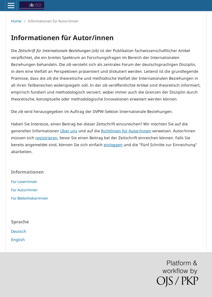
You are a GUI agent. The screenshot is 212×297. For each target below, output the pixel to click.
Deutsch (18, 231)
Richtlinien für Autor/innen (126, 130)
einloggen (113, 144)
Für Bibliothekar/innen (29, 198)
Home (16, 21)
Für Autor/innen (24, 189)
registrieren (46, 137)
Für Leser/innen (24, 181)
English (18, 239)
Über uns (68, 130)
